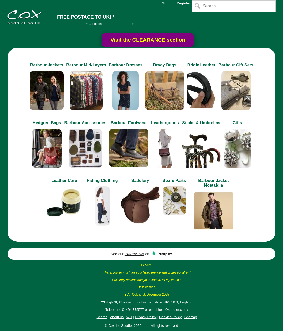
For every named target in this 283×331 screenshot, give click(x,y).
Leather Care (64, 180)
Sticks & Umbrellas (201, 122)
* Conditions (95, 24)
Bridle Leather (201, 65)
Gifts (237, 122)
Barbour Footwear (129, 122)
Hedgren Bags (47, 122)
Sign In (167, 3)
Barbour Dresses (126, 65)
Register (183, 3)
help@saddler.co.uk (173, 310)
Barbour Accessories (85, 122)
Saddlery (140, 180)
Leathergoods (165, 122)
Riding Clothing (102, 180)
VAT (129, 317)
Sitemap (190, 317)
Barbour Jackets (46, 65)
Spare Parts (174, 180)
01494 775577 (133, 310)
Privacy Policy (145, 317)
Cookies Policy (170, 317)
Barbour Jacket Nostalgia (213, 182)
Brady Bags (164, 65)
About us (117, 317)
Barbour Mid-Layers (86, 65)
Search (102, 317)
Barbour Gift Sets (235, 65)
